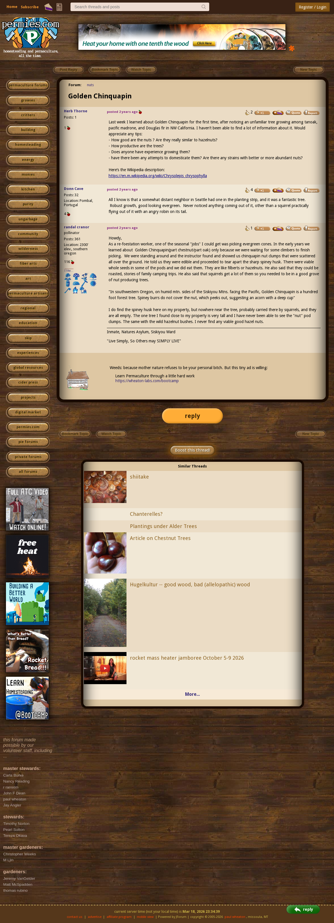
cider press (28, 382)
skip (28, 338)
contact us (74, 917)
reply (192, 415)
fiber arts (28, 264)
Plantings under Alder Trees (163, 526)
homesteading (28, 145)
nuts (90, 85)
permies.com (28, 427)
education (28, 323)
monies (28, 175)
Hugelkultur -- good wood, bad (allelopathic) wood (190, 584)
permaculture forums (28, 85)
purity (28, 204)
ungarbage (28, 219)
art (28, 279)
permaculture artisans (28, 293)
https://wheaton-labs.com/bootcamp (147, 381)
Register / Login (312, 7)
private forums (28, 457)
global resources (28, 368)
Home (12, 7)
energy (28, 160)
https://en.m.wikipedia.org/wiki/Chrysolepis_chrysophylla (158, 175)
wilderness (28, 249)
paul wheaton (235, 917)
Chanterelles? (146, 514)
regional (28, 308)
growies (28, 100)
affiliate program (119, 917)
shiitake (139, 477)
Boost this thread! (192, 450)
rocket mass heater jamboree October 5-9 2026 (187, 658)
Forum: (75, 85)
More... (192, 694)
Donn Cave (73, 189)
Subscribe (30, 7)
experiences (28, 353)
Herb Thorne (75, 111)
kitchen (28, 189)
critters (28, 115)
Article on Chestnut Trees (160, 538)
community (28, 234)
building (28, 130)
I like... (69, 270)
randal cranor (76, 227)
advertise (94, 917)
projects (28, 398)
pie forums (28, 442)
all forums (28, 472)
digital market (28, 412)
